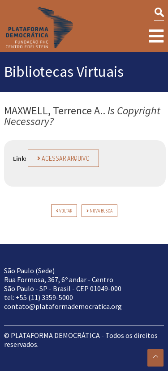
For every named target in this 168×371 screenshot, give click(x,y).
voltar (64, 210)
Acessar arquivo (63, 158)
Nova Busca (99, 210)
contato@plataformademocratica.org (63, 306)
